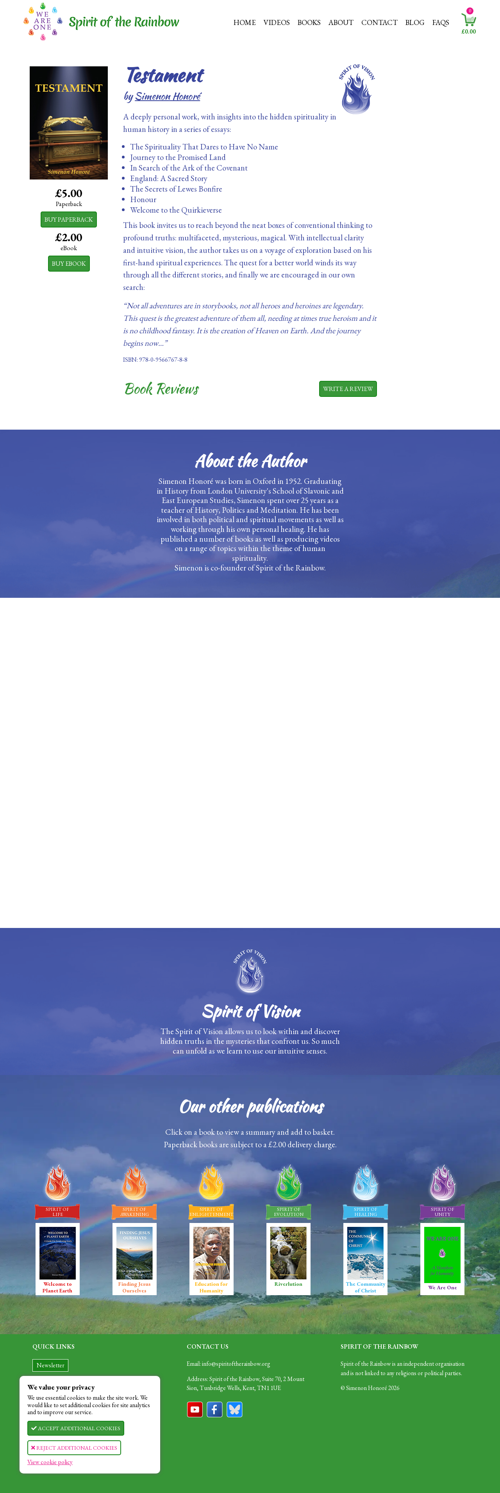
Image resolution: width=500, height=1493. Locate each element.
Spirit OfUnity (442, 1212)
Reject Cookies (74, 1447)
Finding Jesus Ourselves (134, 1260)
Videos (277, 22)
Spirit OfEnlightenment (211, 1212)
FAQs (440, 22)
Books (309, 22)
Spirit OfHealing (365, 1212)
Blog (415, 22)
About (341, 22)
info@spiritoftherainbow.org (236, 1364)
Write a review (348, 389)
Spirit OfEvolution (289, 1212)
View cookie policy (50, 1462)
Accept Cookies (75, 1428)
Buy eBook (69, 263)
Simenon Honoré (167, 96)
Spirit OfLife (57, 1212)
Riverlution (288, 1257)
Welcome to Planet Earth (57, 1260)
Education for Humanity (211, 1260)
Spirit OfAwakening (134, 1212)
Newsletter (50, 1365)
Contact (379, 22)
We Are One (442, 1259)
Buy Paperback (69, 219)
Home (245, 22)
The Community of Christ (366, 1260)
